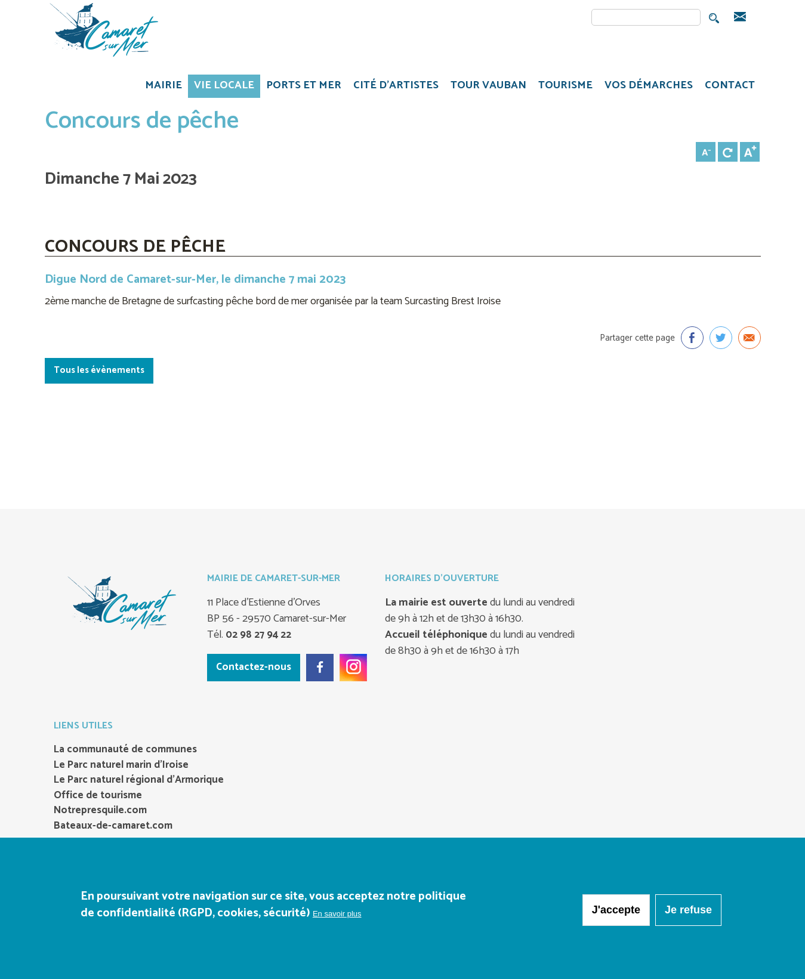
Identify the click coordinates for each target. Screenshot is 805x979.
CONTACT (730, 85)
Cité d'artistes (396, 85)
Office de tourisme (98, 796)
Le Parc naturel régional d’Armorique (139, 780)
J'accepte (616, 912)
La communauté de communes (125, 750)
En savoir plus (337, 916)
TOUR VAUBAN (485, 87)
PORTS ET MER (300, 87)
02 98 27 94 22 (257, 634)
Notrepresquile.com (100, 811)
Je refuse (688, 912)
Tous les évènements (99, 370)
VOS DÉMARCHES (646, 87)
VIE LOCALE (221, 87)
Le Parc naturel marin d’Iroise (121, 765)
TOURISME (562, 87)
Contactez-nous (253, 667)
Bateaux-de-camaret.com (113, 826)
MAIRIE (160, 87)
